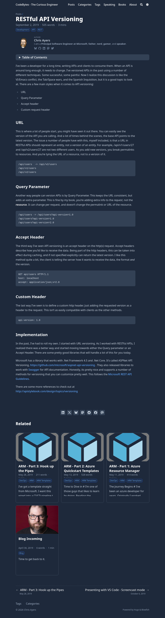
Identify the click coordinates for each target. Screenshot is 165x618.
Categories (32, 603)
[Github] (39, 48)
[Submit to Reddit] (89, 412)
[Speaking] (109, 5)
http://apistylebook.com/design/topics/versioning (47, 391)
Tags (18, 603)
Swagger (33, 369)
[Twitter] (52, 48)
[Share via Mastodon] (82, 412)
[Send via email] (102, 412)
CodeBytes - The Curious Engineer (37, 4)
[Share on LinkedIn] (63, 412)
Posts (18, 14)
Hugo (136, 609)
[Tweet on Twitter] (69, 412)
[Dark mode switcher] (147, 4)
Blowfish (145, 609)
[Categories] (84, 5)
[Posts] (71, 5)
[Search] (141, 4)
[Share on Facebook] (95, 412)
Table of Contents (34, 57)
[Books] (122, 5)
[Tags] (97, 5)
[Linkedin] (44, 48)
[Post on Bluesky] (76, 412)
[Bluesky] (35, 48)
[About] (133, 5)
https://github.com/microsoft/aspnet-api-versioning (62, 365)
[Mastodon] (48, 48)
